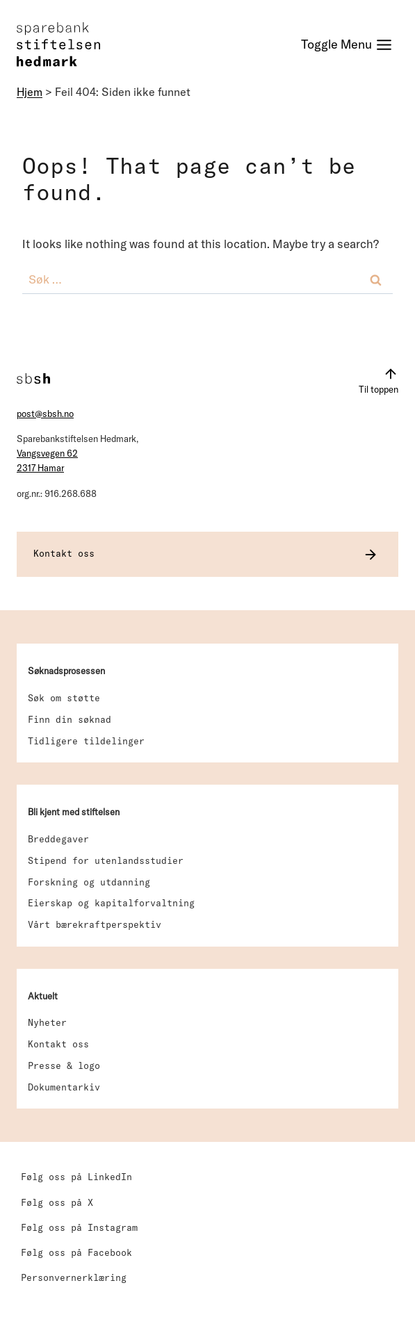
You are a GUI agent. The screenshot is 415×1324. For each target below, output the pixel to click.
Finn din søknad (69, 719)
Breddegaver (58, 838)
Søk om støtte (64, 697)
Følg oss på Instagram (79, 1227)
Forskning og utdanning (89, 882)
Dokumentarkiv (64, 1087)
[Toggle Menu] (346, 44)
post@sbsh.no (45, 413)
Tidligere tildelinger (86, 740)
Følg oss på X (57, 1202)
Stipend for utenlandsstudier (106, 860)
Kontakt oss (58, 1043)
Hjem (29, 92)
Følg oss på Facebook (76, 1252)
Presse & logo (64, 1065)
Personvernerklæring (74, 1277)
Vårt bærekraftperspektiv (94, 924)
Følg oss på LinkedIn (76, 1176)
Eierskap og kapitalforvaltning (111, 902)
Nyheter (47, 1022)
